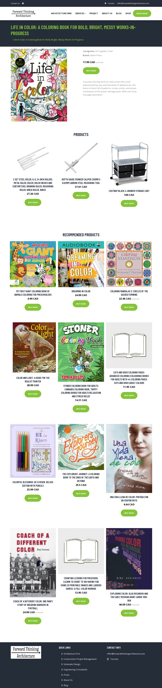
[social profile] (23, 3)
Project (93, 13)
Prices (66, 674)
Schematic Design (72, 664)
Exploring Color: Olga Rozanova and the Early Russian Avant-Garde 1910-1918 (129, 597)
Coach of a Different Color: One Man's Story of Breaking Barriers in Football (33, 605)
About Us (107, 13)
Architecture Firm (72, 653)
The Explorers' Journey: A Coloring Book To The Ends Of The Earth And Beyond (81, 477)
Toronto (111, 3)
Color (110, 51)
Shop (128, 13)
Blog (119, 13)
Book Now (142, 13)
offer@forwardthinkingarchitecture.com (133, 3)
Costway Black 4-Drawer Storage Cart (129, 190)
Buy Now (91, 70)
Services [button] (79, 13)
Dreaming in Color (81, 291)
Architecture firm (61, 13)
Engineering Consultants (75, 669)
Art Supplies (101, 51)
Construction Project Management (80, 659)
